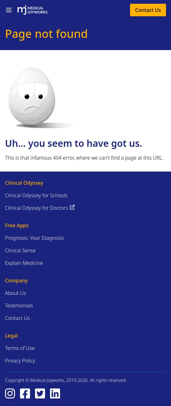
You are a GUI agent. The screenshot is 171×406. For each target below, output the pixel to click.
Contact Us (148, 10)
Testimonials (19, 305)
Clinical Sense (20, 250)
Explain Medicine (24, 263)
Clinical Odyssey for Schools (36, 195)
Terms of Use (20, 348)
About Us (15, 293)
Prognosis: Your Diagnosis (34, 237)
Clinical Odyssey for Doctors (40, 207)
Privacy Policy (20, 360)
